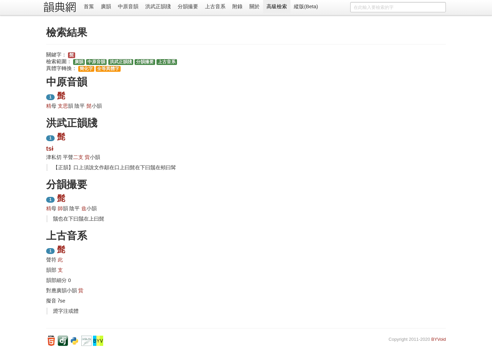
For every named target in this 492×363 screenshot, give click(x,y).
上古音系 (215, 6)
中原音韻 (128, 6)
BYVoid (438, 339)
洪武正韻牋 (158, 6)
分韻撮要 (188, 6)
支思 (63, 106)
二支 (78, 157)
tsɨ (49, 148)
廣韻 (106, 6)
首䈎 (89, 6)
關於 (254, 6)
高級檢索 (276, 6)
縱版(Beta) (306, 6)
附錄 (237, 6)
